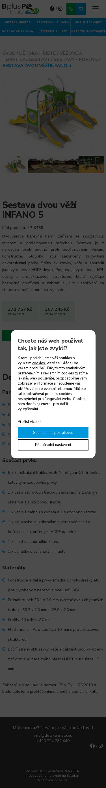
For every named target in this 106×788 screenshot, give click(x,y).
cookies (38, 363)
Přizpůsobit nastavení (53, 444)
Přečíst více (27, 421)
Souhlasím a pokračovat (53, 432)
